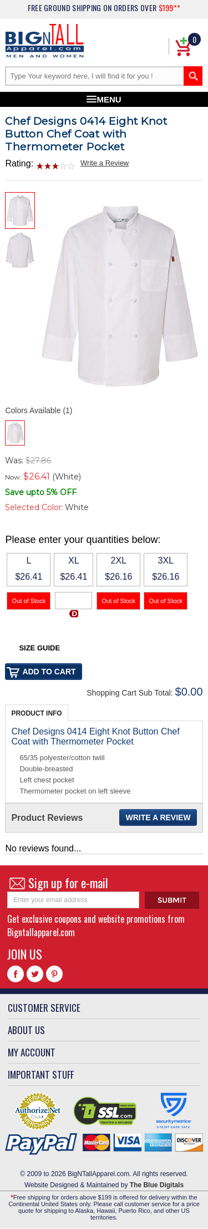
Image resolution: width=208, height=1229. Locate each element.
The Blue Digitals (157, 1185)
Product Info (36, 713)
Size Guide (39, 648)
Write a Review (104, 163)
